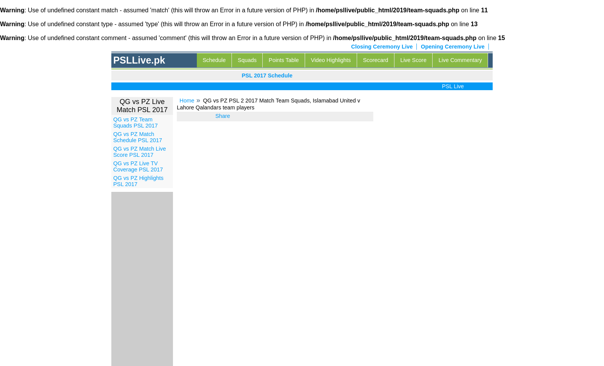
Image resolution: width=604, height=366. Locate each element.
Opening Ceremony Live (453, 47)
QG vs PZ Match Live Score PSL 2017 (139, 152)
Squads (247, 60)
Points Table (284, 60)
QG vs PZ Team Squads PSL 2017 (135, 122)
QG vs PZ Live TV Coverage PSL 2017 (138, 166)
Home (187, 100)
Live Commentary (460, 60)
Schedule (214, 60)
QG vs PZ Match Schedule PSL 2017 (137, 137)
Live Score (413, 60)
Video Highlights (331, 60)
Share (222, 116)
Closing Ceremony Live (382, 47)
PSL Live (454, 86)
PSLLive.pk (139, 60)
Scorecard (375, 60)
